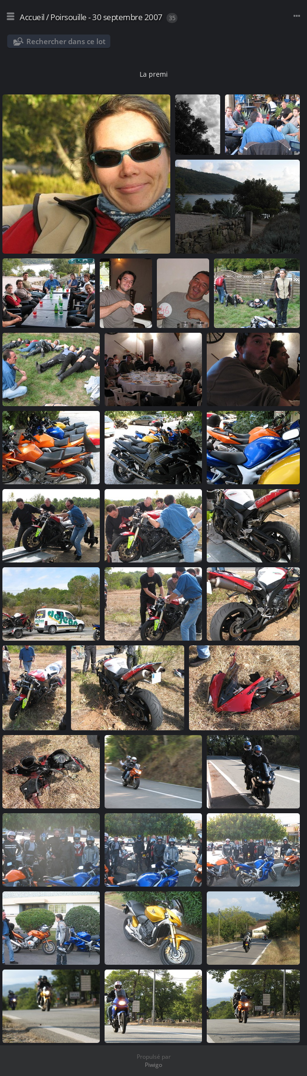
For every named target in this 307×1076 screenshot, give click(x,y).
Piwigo (153, 1065)
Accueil (32, 17)
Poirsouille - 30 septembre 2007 (106, 17)
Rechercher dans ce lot (66, 41)
